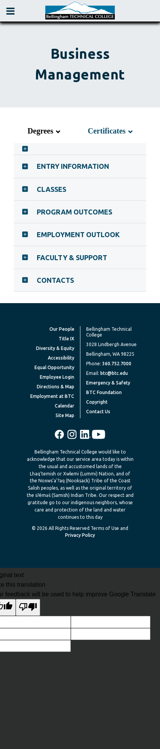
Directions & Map (55, 386)
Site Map (65, 415)
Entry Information (73, 166)
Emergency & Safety (108, 382)
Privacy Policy (80, 535)
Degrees (40, 131)
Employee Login (57, 376)
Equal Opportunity (54, 367)
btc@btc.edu (114, 373)
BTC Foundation (104, 392)
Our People (61, 329)
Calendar (64, 405)
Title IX (66, 338)
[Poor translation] (28, 607)
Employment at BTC (52, 396)
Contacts (55, 280)
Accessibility (61, 357)
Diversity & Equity (55, 348)
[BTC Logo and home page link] (80, 11)
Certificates (107, 131)
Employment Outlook (78, 234)
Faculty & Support (72, 257)
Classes (51, 189)
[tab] (80, 149)
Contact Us (98, 411)
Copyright (97, 401)
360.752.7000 (116, 363)
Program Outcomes (74, 212)
